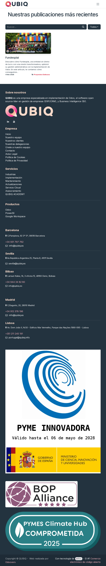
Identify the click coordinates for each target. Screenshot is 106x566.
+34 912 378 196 (14, 311)
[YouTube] (14, 121)
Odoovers (10, 562)
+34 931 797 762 (14, 241)
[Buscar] (83, 26)
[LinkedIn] (8, 121)
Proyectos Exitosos (42, 75)
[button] (94, 26)
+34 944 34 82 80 (15, 282)
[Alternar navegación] (98, 4)
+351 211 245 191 (14, 333)
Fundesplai (12, 57)
